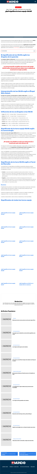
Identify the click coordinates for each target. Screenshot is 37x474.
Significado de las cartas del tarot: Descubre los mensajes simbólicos (27, 454)
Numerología (18, 7)
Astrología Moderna (16, 331)
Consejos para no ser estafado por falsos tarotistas (8, 454)
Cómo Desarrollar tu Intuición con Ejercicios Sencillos (23, 440)
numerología (16, 47)
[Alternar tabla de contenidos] (34, 51)
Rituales (14, 318)
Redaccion (18, 301)
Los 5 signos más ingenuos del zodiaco (20, 346)
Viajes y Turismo (9, 9)
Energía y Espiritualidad (17, 371)
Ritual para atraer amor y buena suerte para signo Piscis (23, 320)
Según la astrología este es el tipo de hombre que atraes (23, 427)
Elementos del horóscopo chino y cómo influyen (22, 413)
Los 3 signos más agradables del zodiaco (20, 400)
